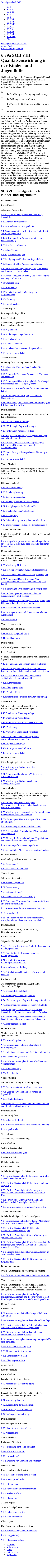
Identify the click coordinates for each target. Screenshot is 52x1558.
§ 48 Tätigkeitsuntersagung (13, 743)
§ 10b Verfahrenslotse (10, 304)
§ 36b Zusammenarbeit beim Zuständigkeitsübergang (24, 574)
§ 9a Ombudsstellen (10, 283)
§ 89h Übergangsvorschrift (13, 1360)
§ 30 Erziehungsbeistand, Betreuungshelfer (20, 501)
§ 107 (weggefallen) (10, 1535)
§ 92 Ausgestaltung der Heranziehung (18, 1405)
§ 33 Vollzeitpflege (9, 515)
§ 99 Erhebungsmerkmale (12, 1479)
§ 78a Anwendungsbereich (13, 1040)
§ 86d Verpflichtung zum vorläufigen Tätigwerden (23, 1207)
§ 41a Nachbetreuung (10, 638)
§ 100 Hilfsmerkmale (10, 1484)
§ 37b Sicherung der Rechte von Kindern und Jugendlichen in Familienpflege (21, 594)
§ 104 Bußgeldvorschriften (13, 1512)
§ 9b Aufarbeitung (9, 287)
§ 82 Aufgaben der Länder (12, 1120)
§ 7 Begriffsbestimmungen (13, 254)
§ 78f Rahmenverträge (11, 1068)
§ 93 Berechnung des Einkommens (16, 1409)
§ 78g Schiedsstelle (9, 1073)
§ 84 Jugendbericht (9, 1129)
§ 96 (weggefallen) (9, 1433)
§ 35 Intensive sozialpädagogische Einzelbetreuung (24, 525)
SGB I (9, 7)
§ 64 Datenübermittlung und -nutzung (18, 896)
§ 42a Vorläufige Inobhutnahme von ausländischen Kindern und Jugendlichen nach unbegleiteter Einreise (25, 669)
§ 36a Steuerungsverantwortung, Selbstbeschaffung (24, 570)
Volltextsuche (13, 1547)
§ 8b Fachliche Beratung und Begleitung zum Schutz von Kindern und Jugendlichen (24, 269)
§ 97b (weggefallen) (10, 1456)
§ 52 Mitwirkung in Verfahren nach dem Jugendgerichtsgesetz (19, 782)
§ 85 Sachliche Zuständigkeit (14, 1152)
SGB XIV (11, 36)
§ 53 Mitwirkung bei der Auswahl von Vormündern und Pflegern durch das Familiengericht (25, 813)
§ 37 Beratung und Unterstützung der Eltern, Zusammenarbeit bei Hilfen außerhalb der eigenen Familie (23, 581)
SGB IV (10, 14)
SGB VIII (11, 24)
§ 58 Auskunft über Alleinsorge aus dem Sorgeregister (25, 850)
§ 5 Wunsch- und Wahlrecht (13, 245)
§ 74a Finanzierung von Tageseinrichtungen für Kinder (25, 1000)
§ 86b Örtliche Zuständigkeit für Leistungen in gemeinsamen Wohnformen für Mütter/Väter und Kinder (23, 1192)
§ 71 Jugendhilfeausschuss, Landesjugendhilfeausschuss (13, 961)
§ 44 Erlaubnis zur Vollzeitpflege (15, 718)
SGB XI (10, 31)
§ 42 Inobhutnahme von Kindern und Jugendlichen (23, 664)
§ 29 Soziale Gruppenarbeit (13, 497)
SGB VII (11, 22)
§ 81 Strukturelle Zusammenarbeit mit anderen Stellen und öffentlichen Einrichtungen (25, 1104)
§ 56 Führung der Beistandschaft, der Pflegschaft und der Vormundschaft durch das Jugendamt (24, 839)
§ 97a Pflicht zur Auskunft (13, 1451)
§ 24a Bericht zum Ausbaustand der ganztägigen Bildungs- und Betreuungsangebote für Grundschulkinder (22, 445)
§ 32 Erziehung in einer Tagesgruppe (17, 511)
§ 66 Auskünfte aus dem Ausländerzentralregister (23, 908)
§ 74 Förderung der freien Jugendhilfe (18, 995)
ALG (9, 39)
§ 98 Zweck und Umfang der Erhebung (18, 1475)
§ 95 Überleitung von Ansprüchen (16, 1428)
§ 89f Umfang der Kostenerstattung (17, 1351)
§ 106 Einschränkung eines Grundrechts (19, 1530)
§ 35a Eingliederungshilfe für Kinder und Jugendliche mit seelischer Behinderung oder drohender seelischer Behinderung (25, 543)
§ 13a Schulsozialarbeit (11, 344)
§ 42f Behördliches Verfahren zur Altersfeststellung (24, 697)
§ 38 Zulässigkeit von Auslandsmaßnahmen (20, 608)
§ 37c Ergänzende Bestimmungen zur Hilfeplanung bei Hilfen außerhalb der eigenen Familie (25, 601)
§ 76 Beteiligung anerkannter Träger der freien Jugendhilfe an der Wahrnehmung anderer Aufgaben (24, 1010)
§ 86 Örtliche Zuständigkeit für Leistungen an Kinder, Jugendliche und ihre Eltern (25, 1177)
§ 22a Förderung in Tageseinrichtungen (18, 426)
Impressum (12, 1554)
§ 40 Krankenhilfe (9, 619)
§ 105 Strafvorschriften (11, 1517)
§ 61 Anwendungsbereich (12, 882)
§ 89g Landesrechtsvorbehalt (14, 1356)
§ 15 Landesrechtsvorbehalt (13, 353)
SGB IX (10, 26)
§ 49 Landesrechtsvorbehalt (13, 753)
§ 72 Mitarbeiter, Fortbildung (14, 967)
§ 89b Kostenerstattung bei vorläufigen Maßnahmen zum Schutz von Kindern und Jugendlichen (24, 1326)
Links (9, 1549)
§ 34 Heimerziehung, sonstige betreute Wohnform (23, 520)
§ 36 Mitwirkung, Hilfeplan (13, 565)
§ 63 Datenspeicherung (11, 892)
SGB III (10, 12)
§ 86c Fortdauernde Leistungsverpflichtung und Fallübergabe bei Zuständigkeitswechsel (22, 1201)
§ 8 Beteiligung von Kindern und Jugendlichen (22, 259)
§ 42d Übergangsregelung (12, 687)
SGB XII (11, 34)
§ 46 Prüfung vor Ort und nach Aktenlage (19, 732)
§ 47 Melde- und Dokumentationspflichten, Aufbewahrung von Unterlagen (20, 737)
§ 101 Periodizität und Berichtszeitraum (18, 1489)
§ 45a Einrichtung (9, 727)
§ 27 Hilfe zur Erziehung (12, 487)
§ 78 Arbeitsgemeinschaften (13, 1024)
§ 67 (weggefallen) (9, 913)
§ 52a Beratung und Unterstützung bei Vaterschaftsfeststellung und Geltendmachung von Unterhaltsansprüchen (23, 805)
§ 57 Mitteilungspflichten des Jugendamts (19, 845)
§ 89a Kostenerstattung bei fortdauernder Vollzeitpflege (25, 1320)
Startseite (11, 1544)
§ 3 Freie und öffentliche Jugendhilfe (17, 226)
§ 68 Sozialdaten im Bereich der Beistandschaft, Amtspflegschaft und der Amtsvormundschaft (22, 919)
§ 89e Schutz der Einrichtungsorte (16, 1346)
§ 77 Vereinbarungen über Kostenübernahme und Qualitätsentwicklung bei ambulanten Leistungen (23, 1018)
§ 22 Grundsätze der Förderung (15, 421)
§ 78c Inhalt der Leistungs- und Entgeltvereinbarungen (25, 1052)
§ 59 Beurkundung (9, 864)
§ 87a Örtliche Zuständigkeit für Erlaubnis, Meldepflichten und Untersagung (20, 1229)
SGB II (10, 9)
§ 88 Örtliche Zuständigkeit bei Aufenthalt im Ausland (25, 1275)
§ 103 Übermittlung (10, 1498)
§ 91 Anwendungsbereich (12, 1400)
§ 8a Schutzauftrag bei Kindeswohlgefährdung (21, 264)
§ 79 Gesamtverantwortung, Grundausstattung (21, 1087)
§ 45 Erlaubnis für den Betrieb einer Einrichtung (22, 722)
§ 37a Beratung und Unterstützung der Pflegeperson (24, 589)
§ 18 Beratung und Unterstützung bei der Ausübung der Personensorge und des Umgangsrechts (25, 382)
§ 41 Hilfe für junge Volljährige (15, 633)
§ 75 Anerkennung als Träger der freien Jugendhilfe (24, 1005)
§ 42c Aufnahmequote (11, 683)
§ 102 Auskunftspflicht (11, 1493)
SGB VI (10, 19)
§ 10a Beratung (8, 299)
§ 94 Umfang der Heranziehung (15, 1414)
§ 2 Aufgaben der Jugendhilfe (14, 222)
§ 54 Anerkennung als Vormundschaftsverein (21, 826)
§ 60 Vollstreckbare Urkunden (14, 868)
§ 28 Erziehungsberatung (12, 492)
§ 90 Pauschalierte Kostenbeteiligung (17, 1384)
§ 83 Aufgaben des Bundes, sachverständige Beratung (25, 1125)
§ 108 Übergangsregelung (12, 1540)
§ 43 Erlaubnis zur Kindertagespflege (17, 713)
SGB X (10, 29)
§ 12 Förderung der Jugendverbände (17, 334)
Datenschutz (12, 1552)
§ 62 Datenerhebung (10, 887)
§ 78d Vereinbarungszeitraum (14, 1057)
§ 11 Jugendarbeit (9, 330)
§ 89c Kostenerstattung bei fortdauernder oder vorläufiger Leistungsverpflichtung (21, 1333)
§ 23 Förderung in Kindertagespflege (17, 431)
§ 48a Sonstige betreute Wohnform (16, 748)
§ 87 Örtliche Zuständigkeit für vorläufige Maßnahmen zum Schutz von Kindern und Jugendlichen (25, 1222)
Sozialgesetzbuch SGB (11, 2)
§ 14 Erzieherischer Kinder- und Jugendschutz (21, 348)
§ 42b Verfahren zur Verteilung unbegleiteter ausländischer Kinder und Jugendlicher (21, 676)
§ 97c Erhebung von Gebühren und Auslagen (21, 1461)
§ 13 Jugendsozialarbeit (11, 339)
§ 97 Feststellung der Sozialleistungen (18, 1447)
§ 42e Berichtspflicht (10, 692)
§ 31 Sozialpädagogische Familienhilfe (18, 506)
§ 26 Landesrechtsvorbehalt (13, 459)
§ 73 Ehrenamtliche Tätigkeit (14, 991)
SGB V (10, 17)
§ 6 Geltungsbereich (10, 250)
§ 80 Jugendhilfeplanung (12, 1099)
